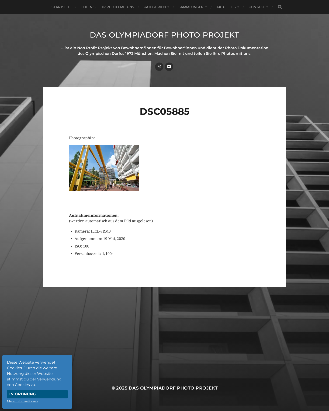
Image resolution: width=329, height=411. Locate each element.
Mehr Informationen (22, 401)
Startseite (61, 7)
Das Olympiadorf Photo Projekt (164, 34)
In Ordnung (22, 394)
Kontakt (257, 7)
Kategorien (155, 7)
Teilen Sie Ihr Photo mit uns (107, 7)
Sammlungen (191, 7)
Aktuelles (225, 7)
